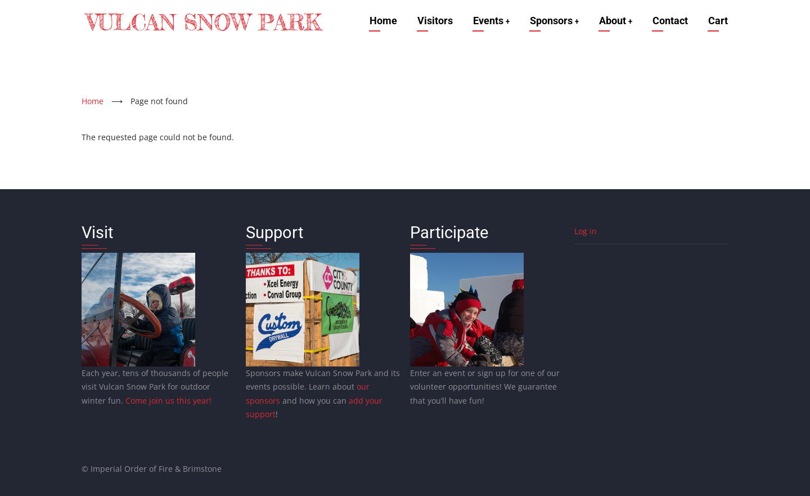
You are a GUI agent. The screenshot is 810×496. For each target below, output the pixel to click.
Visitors (430, 20)
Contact (670, 20)
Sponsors (551, 20)
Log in (585, 231)
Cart (718, 20)
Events (487, 20)
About (614, 20)
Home (378, 20)
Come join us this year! (168, 400)
